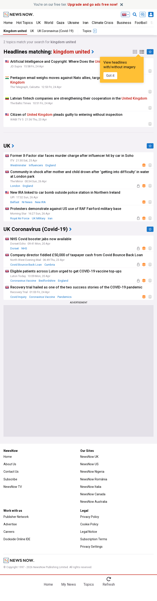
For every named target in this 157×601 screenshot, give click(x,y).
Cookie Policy (89, 524)
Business (124, 23)
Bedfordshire (47, 280)
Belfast (14, 202)
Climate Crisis (102, 23)
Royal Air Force (19, 218)
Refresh (109, 584)
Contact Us (11, 471)
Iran (85, 23)
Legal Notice (88, 531)
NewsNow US (89, 464)
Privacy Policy (89, 517)
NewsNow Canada (92, 494)
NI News (27, 202)
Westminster (18, 165)
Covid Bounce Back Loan (26, 264)
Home (8, 23)
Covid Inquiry (18, 297)
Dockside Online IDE (16, 539)
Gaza (60, 23)
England (50, 165)
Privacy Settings (91, 546)
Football (141, 23)
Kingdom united (15, 31)
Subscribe (10, 479)
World (48, 23)
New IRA (40, 202)
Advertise (10, 524)
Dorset (14, 248)
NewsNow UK (89, 456)
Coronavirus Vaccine (23, 280)
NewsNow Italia (90, 486)
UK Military (38, 218)
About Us (9, 464)
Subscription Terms (93, 539)
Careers (8, 531)
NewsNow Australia (93, 501)
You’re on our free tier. (75, 4)
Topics (89, 584)
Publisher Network (16, 517)
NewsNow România (93, 479)
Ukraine (73, 23)
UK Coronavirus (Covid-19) (55, 31)
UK (38, 23)
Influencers (36, 165)
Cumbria (49, 264)
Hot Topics (24, 23)
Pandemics (65, 297)
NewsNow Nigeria (92, 471)
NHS (24, 248)
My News (68, 584)
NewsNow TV (12, 486)
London (15, 186)
